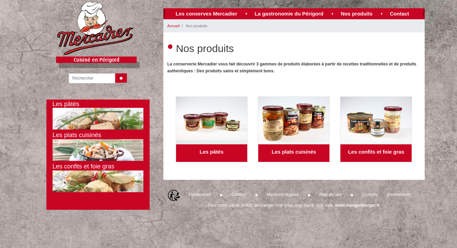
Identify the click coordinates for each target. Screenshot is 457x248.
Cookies (370, 194)
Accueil (173, 26)
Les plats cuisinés (294, 152)
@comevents (399, 194)
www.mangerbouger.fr (357, 205)
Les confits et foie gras (376, 152)
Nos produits (357, 14)
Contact (399, 14)
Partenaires (200, 194)
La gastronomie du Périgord (288, 14)
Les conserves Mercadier (206, 14)
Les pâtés (212, 152)
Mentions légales (283, 194)
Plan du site (330, 194)
